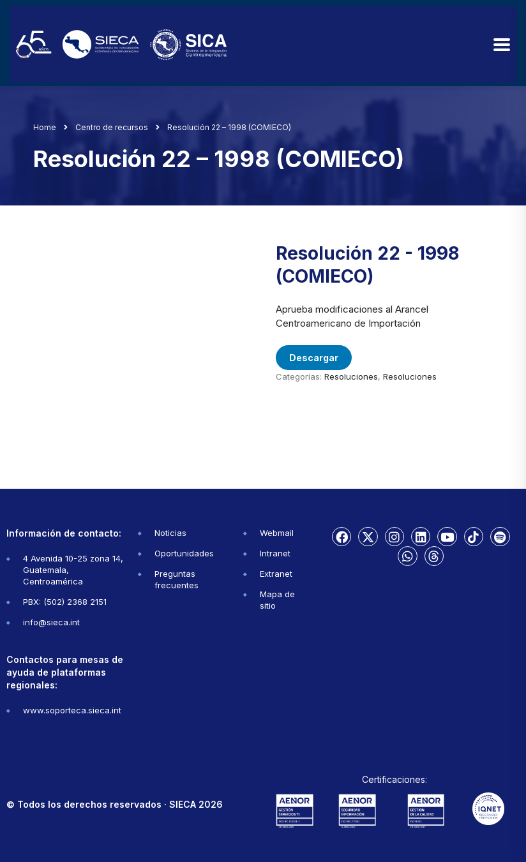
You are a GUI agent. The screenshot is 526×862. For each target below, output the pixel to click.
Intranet (275, 553)
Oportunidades (184, 553)
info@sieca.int (51, 622)
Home (44, 127)
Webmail (277, 533)
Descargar (313, 357)
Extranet (276, 573)
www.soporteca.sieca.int (72, 710)
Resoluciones (351, 376)
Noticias (170, 533)
